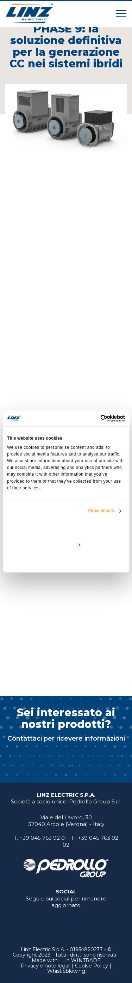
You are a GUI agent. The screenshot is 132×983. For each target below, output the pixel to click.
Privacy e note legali (45, 966)
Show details (101, 510)
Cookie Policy (91, 966)
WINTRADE (86, 960)
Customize (66, 544)
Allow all (66, 528)
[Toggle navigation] (121, 13)
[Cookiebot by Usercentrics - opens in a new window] (95, 418)
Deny (66, 560)
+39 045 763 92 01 (43, 837)
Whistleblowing (66, 971)
